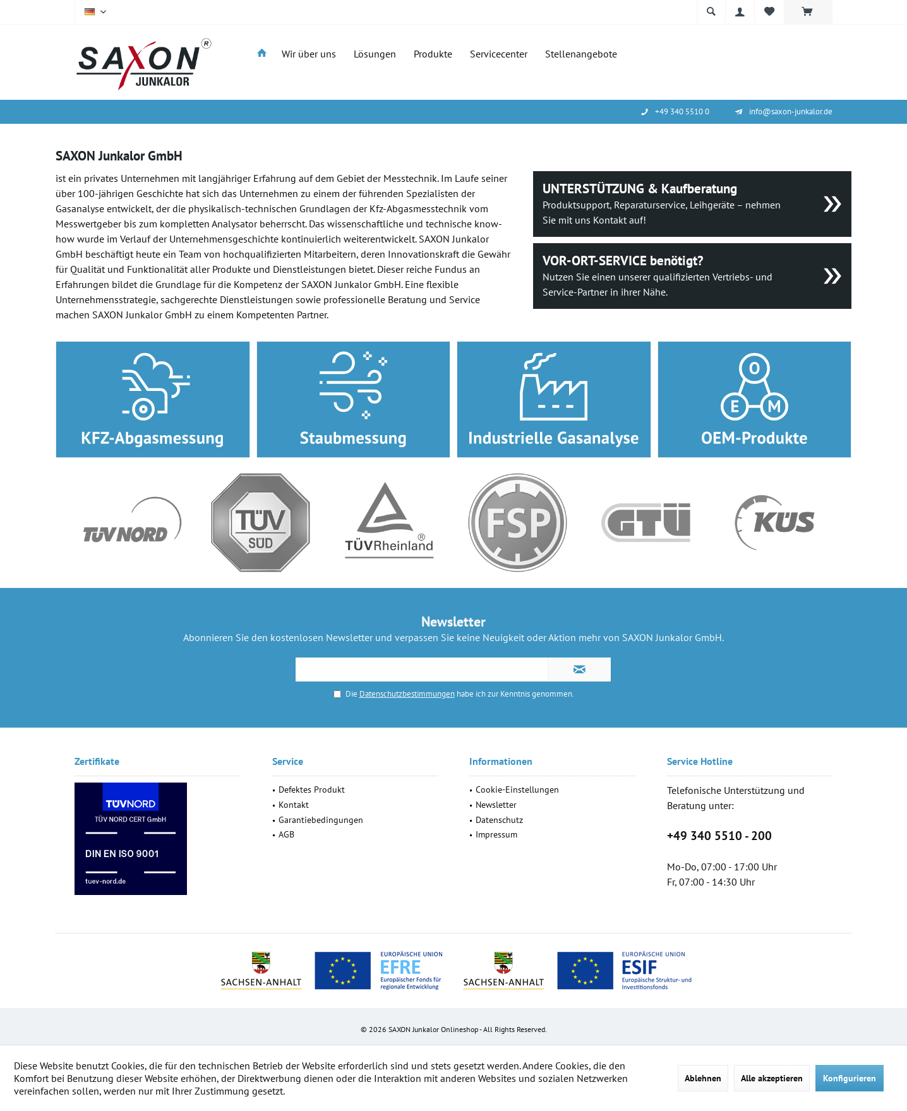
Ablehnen (703, 1078)
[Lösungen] (375, 54)
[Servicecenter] (498, 54)
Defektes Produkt (312, 789)
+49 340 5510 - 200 (719, 835)
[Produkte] (433, 54)
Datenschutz (499, 820)
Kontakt (294, 804)
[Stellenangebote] (581, 54)
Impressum (496, 834)
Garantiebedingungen (321, 820)
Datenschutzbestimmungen (407, 693)
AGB (286, 834)
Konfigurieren (849, 1078)
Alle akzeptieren (772, 1078)
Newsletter (496, 804)
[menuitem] (808, 12)
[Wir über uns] (309, 54)
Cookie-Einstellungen (517, 789)
